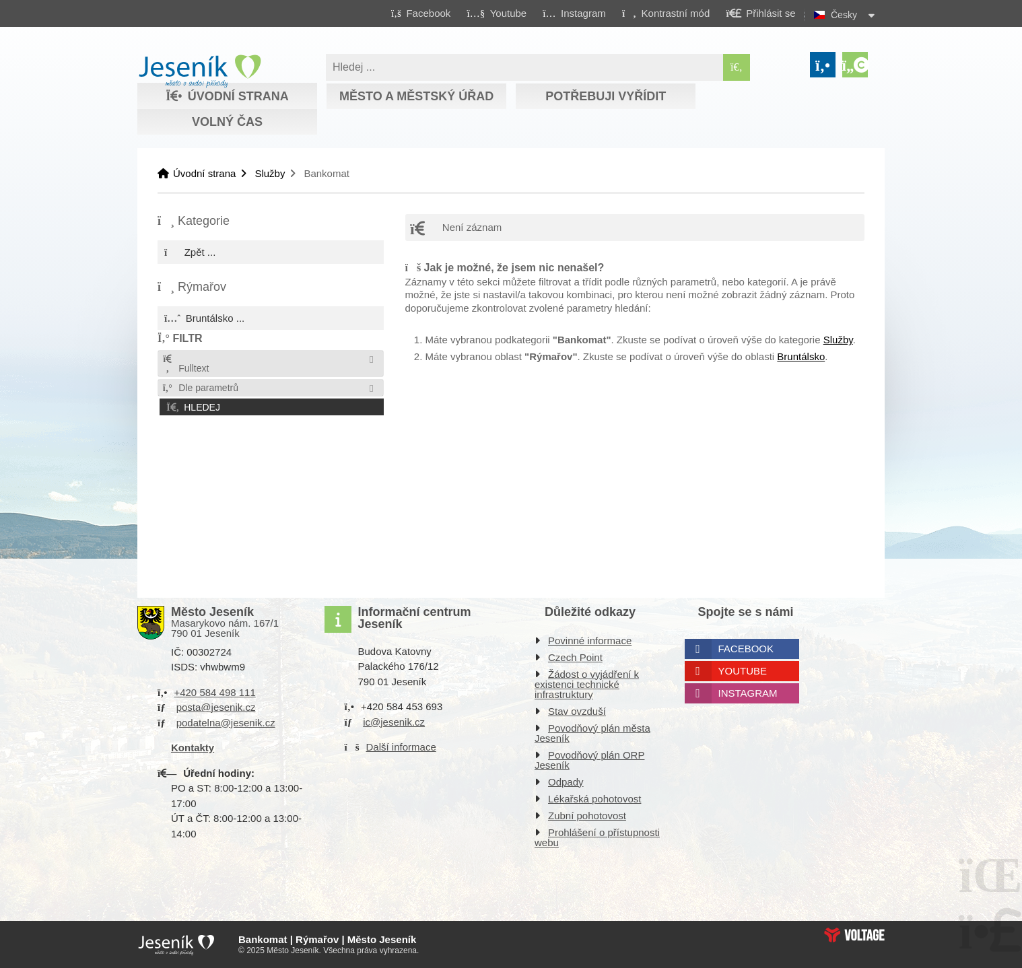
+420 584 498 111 (214, 692)
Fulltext (185, 364)
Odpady (566, 782)
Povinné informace (590, 640)
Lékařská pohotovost (594, 798)
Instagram (748, 693)
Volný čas (227, 122)
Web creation (854, 935)
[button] (665, 13)
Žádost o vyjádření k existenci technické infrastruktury (587, 684)
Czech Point (575, 657)
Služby (269, 173)
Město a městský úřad (416, 96)
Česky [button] (844, 14)
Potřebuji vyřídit (605, 96)
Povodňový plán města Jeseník (592, 733)
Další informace (401, 747)
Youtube (743, 671)
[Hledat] (736, 67)
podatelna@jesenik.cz (225, 722)
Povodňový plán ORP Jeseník (589, 760)
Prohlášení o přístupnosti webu (597, 837)
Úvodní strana (199, 71)
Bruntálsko (801, 356)
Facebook (746, 648)
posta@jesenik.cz (216, 707)
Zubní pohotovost (587, 815)
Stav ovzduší (577, 711)
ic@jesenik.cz (394, 722)
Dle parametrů (200, 387)
